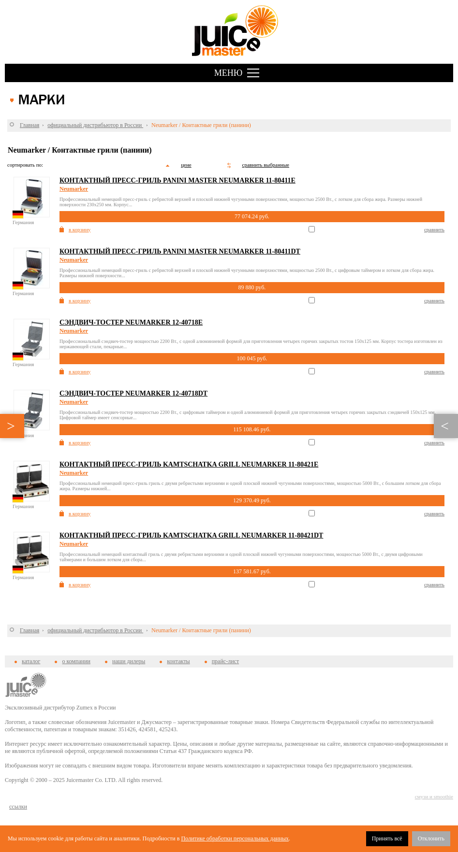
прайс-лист (225, 661)
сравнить (434, 229)
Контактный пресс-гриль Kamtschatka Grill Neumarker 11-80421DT (191, 535)
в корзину (79, 229)
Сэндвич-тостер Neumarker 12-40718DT (133, 393)
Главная (29, 125)
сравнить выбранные (265, 165)
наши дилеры (128, 661)
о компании (76, 661)
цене (186, 165)
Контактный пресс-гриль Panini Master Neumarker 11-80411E (177, 180)
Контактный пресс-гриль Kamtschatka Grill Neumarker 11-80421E (188, 464)
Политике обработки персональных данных (235, 838)
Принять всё (387, 838)
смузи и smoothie (434, 796)
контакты (178, 661)
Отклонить (431, 838)
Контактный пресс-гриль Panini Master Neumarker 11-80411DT (179, 251)
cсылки (18, 806)
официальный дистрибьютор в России (95, 125)
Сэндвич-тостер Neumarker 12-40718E (131, 322)
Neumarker (73, 188)
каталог (31, 661)
